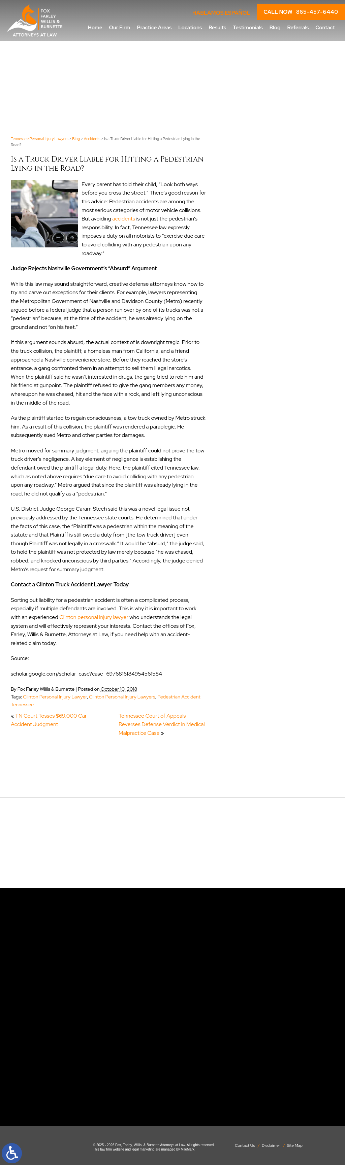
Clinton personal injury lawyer (93, 617)
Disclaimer (271, 1145)
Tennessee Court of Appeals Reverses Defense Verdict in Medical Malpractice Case (162, 724)
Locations (190, 27)
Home (95, 27)
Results (217, 27)
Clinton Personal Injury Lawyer (55, 696)
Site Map (295, 1145)
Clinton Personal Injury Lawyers (122, 696)
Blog (275, 27)
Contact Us (245, 1145)
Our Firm (119, 27)
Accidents (92, 138)
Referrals (298, 27)
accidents (123, 218)
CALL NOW (300, 12)
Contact (325, 27)
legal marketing (143, 1149)
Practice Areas (154, 27)
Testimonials (247, 27)
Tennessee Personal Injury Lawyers (39, 138)
